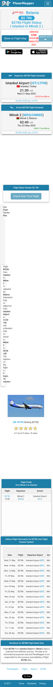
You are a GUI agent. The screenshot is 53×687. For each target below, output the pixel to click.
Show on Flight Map (15, 38)
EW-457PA (18, 422)
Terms (23, 683)
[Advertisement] (26, 63)
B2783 (7, 496)
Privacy (44, 683)
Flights (25, 669)
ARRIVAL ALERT (46, 38)
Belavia (32, 12)
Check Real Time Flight (26, 196)
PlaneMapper (13, 669)
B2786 (43, 669)
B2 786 (26, 18)
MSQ (21, 499)
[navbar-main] (48, 3)
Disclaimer (33, 683)
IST (39, 499)
